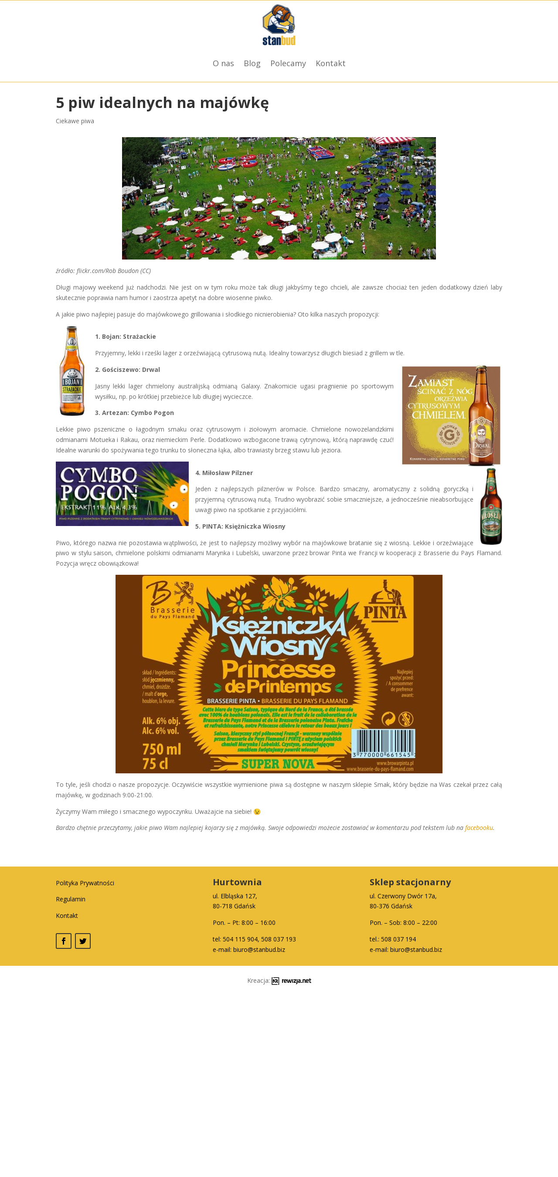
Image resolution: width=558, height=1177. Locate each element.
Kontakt (331, 63)
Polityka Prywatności (85, 883)
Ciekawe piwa (75, 121)
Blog (252, 63)
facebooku (479, 827)
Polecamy (288, 63)
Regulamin (70, 899)
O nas (223, 63)
